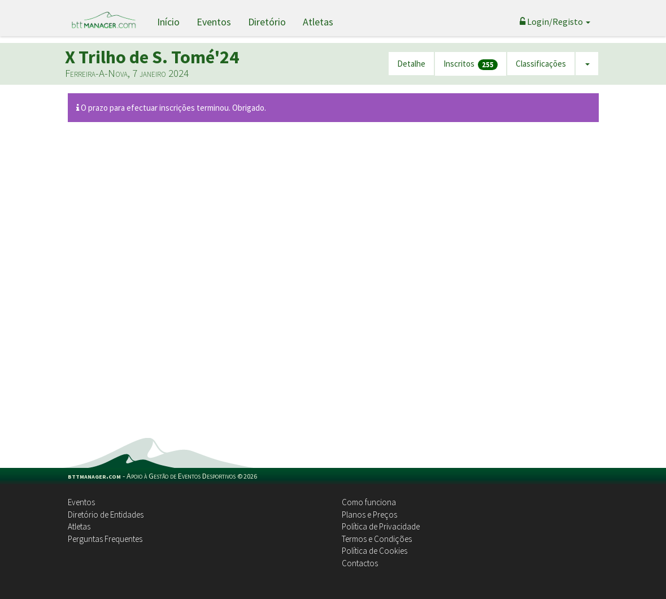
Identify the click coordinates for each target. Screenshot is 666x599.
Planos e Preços (369, 514)
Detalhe (411, 63)
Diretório (267, 21)
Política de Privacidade (381, 526)
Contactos (360, 563)
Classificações (541, 63)
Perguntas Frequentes (105, 538)
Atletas (318, 21)
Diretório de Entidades (105, 514)
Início (168, 21)
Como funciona (369, 502)
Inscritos (470, 64)
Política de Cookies (374, 550)
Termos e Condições (377, 538)
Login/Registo (555, 21)
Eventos (214, 21)
